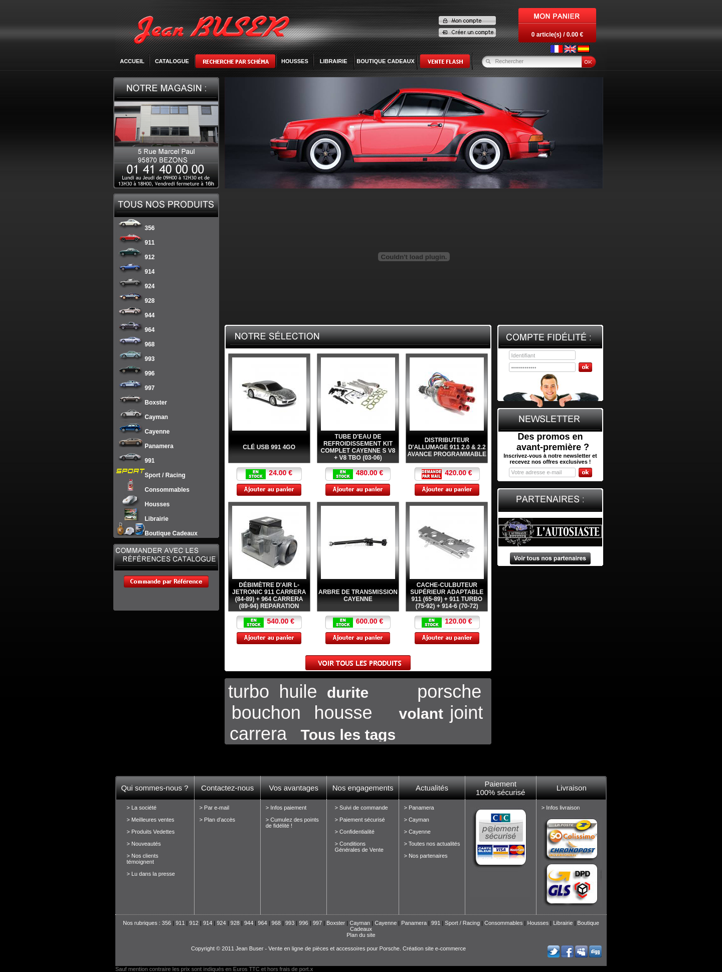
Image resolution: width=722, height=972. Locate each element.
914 (135, 271)
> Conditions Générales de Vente (359, 847)
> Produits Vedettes (151, 832)
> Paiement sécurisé (360, 820)
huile (298, 691)
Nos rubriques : (142, 923)
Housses (143, 504)
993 (135, 358)
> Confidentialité (355, 832)
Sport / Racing (151, 475)
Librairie (142, 518)
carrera (258, 733)
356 (135, 228)
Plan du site (360, 935)
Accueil (132, 61)
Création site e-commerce (434, 948)
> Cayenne (417, 832)
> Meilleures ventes (150, 820)
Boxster (141, 402)
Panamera (144, 446)
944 (135, 315)
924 (135, 286)
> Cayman (416, 820)
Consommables (153, 489)
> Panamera (419, 808)
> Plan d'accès (218, 820)
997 (135, 388)
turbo (248, 691)
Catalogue (172, 61)
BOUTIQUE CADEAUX (385, 61)
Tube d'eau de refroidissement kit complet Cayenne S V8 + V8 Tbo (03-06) (358, 447)
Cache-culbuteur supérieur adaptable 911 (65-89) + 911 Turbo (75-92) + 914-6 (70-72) (446, 595)
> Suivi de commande (361, 808)
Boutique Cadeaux (157, 533)
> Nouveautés (144, 844)
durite (348, 692)
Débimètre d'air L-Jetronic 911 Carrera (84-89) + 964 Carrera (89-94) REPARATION (269, 595)
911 (135, 242)
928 (135, 300)
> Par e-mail (215, 808)
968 (135, 344)
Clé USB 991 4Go (269, 447)
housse (343, 712)
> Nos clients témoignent (142, 859)
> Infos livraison (561, 808)
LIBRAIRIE (333, 61)
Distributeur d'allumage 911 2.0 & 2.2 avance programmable (447, 447)
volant (421, 713)
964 (135, 329)
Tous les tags (348, 734)
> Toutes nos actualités (432, 844)
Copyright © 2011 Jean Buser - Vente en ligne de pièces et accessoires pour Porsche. (296, 948)
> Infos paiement (286, 808)
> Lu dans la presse (151, 874)
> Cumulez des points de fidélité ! (292, 823)
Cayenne (143, 431)
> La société (142, 808)
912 (135, 257)
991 (135, 460)
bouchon (266, 712)
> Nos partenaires (425, 856)
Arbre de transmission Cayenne (358, 596)
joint (466, 712)
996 (135, 373)
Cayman (142, 417)
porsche (449, 691)
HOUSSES (294, 61)
